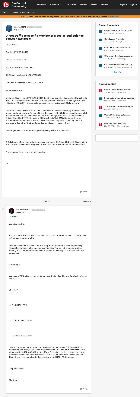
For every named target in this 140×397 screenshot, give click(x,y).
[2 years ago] (109, 118)
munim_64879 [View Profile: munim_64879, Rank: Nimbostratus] (20, 27)
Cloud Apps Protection (114, 39)
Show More (116, 72)
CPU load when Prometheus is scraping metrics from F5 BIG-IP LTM (118, 56)
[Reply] (83, 191)
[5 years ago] (109, 109)
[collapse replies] (3, 209)
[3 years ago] (109, 101)
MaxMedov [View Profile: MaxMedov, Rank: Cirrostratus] (121, 101)
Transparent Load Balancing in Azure (118, 106)
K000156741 (113, 16)
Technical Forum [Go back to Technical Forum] (28, 12)
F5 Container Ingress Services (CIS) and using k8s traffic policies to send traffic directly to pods (119, 89)
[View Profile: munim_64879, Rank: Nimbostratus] (9, 28)
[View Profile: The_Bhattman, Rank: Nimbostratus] (11, 211)
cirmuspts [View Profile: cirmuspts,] (120, 33)
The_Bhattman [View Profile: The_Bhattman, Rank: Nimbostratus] (22, 209)
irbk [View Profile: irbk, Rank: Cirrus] (118, 118)
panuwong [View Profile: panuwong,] (121, 59)
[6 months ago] (109, 92)
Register (123, 4)
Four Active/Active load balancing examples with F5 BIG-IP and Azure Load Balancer (119, 123)
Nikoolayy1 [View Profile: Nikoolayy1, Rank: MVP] (121, 92)
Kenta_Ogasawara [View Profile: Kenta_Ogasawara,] (124, 67)
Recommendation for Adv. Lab (118, 30)
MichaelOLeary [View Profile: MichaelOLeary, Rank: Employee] (123, 126)
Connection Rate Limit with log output (118, 64)
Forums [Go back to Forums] (16, 12)
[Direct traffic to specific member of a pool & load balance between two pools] (20, 212)
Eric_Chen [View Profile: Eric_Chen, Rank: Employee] (121, 109)
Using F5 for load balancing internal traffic (117, 115)
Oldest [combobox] (87, 201)
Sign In (133, 4)
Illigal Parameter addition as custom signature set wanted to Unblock (118, 47)
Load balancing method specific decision (119, 98)
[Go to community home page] (14, 4)
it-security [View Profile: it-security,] (120, 50)
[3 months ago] (109, 33)
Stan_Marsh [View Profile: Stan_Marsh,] (121, 42)
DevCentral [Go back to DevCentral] (6, 12)
